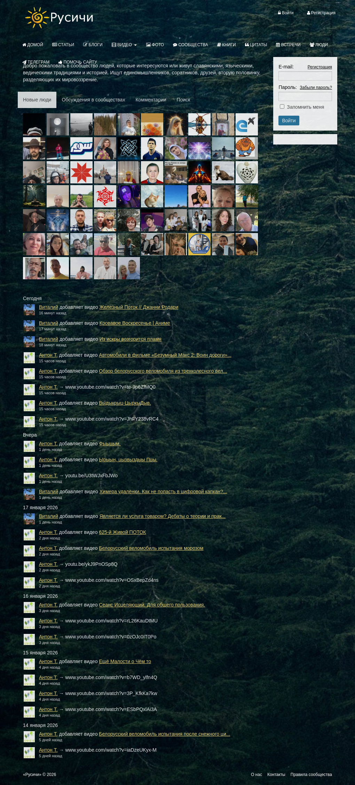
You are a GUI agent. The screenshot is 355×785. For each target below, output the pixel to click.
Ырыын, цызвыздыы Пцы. (128, 459)
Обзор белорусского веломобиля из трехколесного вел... (163, 371)
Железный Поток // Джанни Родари (139, 307)
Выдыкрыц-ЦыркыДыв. (125, 403)
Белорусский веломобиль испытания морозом (151, 548)
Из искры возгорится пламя (130, 339)
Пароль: (287, 87)
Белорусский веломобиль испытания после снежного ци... (164, 734)
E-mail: (286, 66)
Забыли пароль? (316, 87)
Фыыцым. (109, 443)
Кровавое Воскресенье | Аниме (135, 323)
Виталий (48, 307)
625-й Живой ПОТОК (122, 532)
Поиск (183, 99)
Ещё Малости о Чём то (125, 661)
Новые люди (37, 99)
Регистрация (320, 67)
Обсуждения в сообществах (93, 99)
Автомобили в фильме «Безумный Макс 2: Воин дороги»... (165, 355)
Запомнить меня (305, 107)
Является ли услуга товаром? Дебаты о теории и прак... (163, 516)
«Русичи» (32, 774)
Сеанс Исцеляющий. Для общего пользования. (152, 605)
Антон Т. (48, 355)
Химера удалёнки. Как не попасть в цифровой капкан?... (163, 491)
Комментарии (150, 99)
